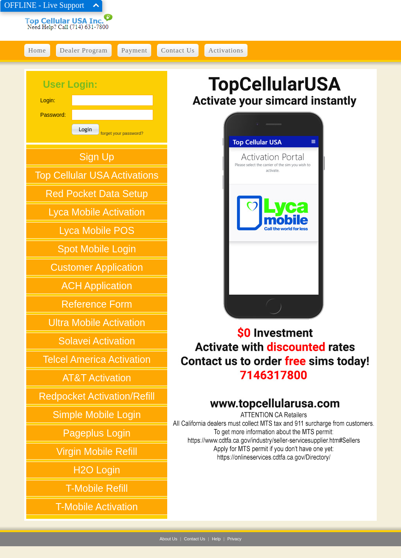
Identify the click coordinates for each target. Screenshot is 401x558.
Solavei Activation (96, 340)
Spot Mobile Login (97, 248)
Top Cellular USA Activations (96, 175)
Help (216, 538)
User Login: (70, 84)
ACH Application (96, 285)
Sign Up (96, 156)
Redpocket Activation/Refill (97, 396)
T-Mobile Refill (97, 488)
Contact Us (194, 538)
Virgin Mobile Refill (96, 451)
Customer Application (97, 267)
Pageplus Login (96, 433)
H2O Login (96, 469)
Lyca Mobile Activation (97, 212)
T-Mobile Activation (97, 506)
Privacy (234, 538)
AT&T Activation (96, 377)
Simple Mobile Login (96, 414)
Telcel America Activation (96, 359)
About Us (168, 538)
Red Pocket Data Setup (96, 193)
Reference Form (96, 304)
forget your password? (122, 133)
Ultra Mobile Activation (96, 322)
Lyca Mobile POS (96, 230)
